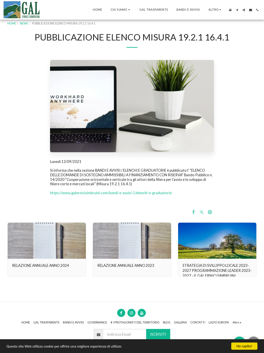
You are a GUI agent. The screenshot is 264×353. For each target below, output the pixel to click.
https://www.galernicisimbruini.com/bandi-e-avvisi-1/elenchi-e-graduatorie (111, 193)
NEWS (24, 23)
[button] (121, 10)
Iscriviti (158, 334)
